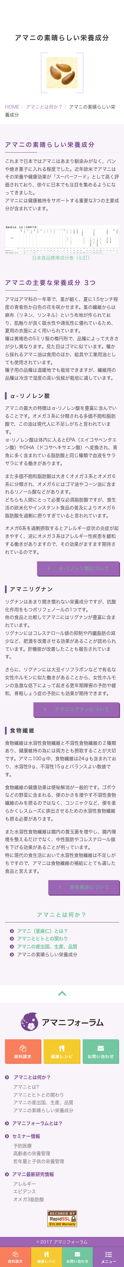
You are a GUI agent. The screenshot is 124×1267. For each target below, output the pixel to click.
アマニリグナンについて (82, 709)
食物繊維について (89, 887)
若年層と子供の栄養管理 (38, 1161)
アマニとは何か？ (44, 107)
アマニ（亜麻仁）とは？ (42, 931)
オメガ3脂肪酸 (28, 1199)
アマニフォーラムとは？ (37, 1123)
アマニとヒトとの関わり (42, 938)
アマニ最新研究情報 (33, 1174)
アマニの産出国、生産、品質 (47, 946)
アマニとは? (26, 1087)
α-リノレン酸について (84, 568)
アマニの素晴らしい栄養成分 (43, 1110)
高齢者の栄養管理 (31, 1153)
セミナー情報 (26, 1136)
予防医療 (22, 1146)
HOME (12, 107)
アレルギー (24, 1184)
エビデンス (24, 1191)
